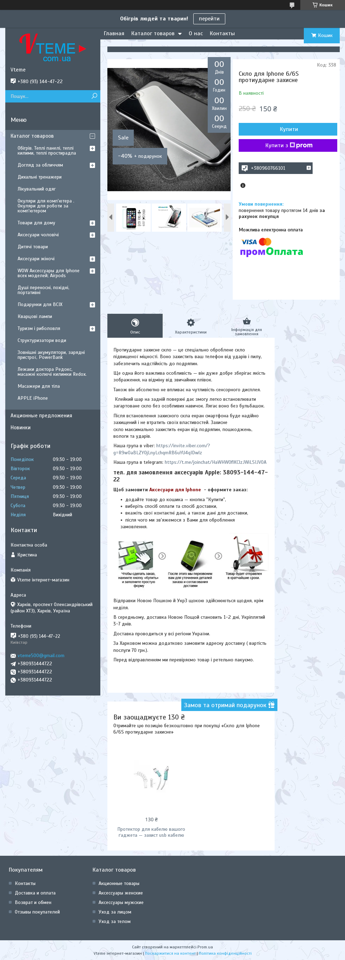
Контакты (222, 33)
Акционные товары (119, 883)
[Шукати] (94, 96)
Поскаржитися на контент (170, 953)
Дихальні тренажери (40, 177)
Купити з (289, 145)
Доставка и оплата (35, 893)
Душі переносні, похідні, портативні (43, 290)
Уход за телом (115, 921)
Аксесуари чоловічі (38, 235)
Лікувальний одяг (37, 189)
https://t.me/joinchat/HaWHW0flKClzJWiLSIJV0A (215, 462)
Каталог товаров (153, 33)
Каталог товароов (32, 136)
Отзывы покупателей (37, 912)
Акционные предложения (41, 415)
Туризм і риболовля (39, 328)
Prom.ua (205, 947)
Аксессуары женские (121, 893)
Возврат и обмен (33, 902)
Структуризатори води (42, 340)
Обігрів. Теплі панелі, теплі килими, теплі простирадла (47, 150)
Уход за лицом (115, 912)
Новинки (21, 427)
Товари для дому (36, 223)
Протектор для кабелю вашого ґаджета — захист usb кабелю (151, 832)
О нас (196, 33)
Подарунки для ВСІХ (40, 304)
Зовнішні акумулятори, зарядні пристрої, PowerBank (51, 354)
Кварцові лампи (35, 316)
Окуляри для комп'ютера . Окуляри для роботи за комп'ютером (46, 206)
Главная (114, 33)
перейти (209, 18)
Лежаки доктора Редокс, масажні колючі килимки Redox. (52, 371)
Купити (289, 129)
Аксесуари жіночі (36, 259)
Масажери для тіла (39, 386)
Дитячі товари (33, 247)
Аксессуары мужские (121, 902)
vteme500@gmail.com (41, 656)
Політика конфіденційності (225, 953)
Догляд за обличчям (40, 165)
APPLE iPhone (33, 398)
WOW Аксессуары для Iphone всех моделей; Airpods (49, 273)
